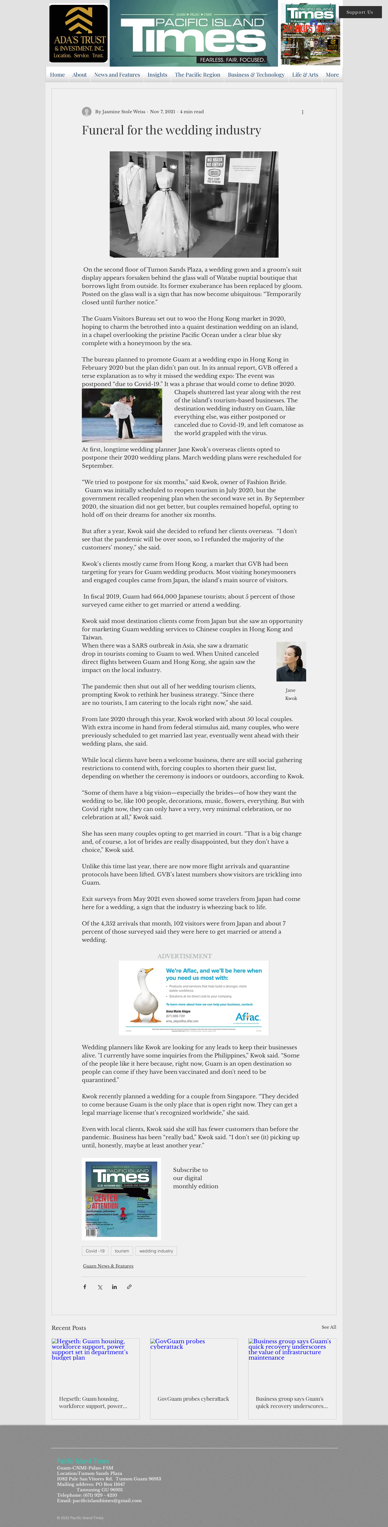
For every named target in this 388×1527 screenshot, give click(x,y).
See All (329, 1327)
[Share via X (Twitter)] (99, 1287)
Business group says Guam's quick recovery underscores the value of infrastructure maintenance (289, 1402)
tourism (122, 1251)
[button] (360, 12)
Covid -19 (95, 1251)
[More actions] (302, 111)
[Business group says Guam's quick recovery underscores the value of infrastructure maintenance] (292, 1363)
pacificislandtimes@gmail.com (107, 1500)
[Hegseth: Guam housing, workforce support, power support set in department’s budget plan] (95, 1363)
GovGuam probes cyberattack (193, 1398)
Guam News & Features (108, 1266)
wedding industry (156, 1251)
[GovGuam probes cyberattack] (194, 1363)
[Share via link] (129, 1287)
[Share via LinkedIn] (114, 1287)
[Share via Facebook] (85, 1287)
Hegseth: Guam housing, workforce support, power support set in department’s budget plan (92, 1402)
